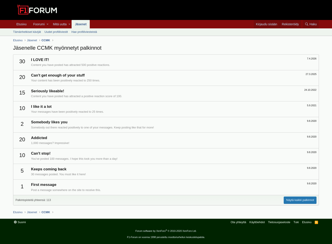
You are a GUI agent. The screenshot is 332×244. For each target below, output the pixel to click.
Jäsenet (80, 24)
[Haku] (311, 24)
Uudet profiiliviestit (56, 31)
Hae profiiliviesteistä (84, 31)
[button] (47, 24)
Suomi (20, 222)
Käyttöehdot (257, 222)
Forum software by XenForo (166, 231)
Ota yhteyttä (238, 222)
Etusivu (21, 24)
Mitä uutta (59, 24)
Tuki (296, 222)
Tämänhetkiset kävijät (27, 31)
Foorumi (39, 24)
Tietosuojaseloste (279, 222)
